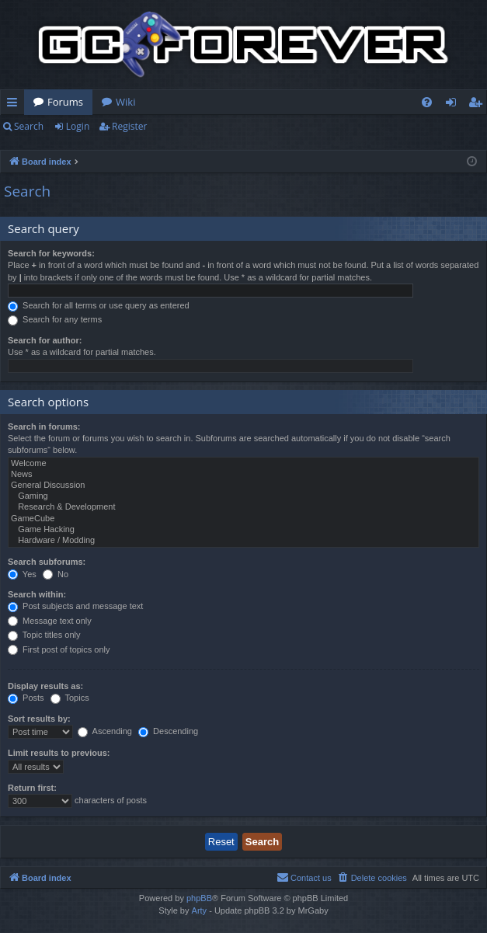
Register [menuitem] (478, 105)
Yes (22, 574)
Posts (26, 697)
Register (129, 126)
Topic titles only (44, 634)
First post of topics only (59, 649)
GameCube (243, 518)
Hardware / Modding (243, 540)
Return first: (32, 787)
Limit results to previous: (59, 752)
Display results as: (45, 686)
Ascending (105, 731)
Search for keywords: (51, 253)
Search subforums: (46, 561)
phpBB (199, 898)
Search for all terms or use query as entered (99, 305)
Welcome (243, 463)
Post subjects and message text (75, 606)
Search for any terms (55, 319)
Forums (65, 102)
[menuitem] (427, 102)
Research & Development (243, 507)
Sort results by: (39, 718)
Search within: (37, 594)
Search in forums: (44, 426)
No (55, 574)
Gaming (243, 496)
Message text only (50, 620)
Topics (69, 697)
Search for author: (45, 340)
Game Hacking (243, 529)
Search (28, 126)
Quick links (15, 105)
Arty (199, 910)
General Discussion (243, 485)
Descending (168, 731)
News (243, 474)
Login (77, 126)
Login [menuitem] (454, 105)
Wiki (125, 102)
